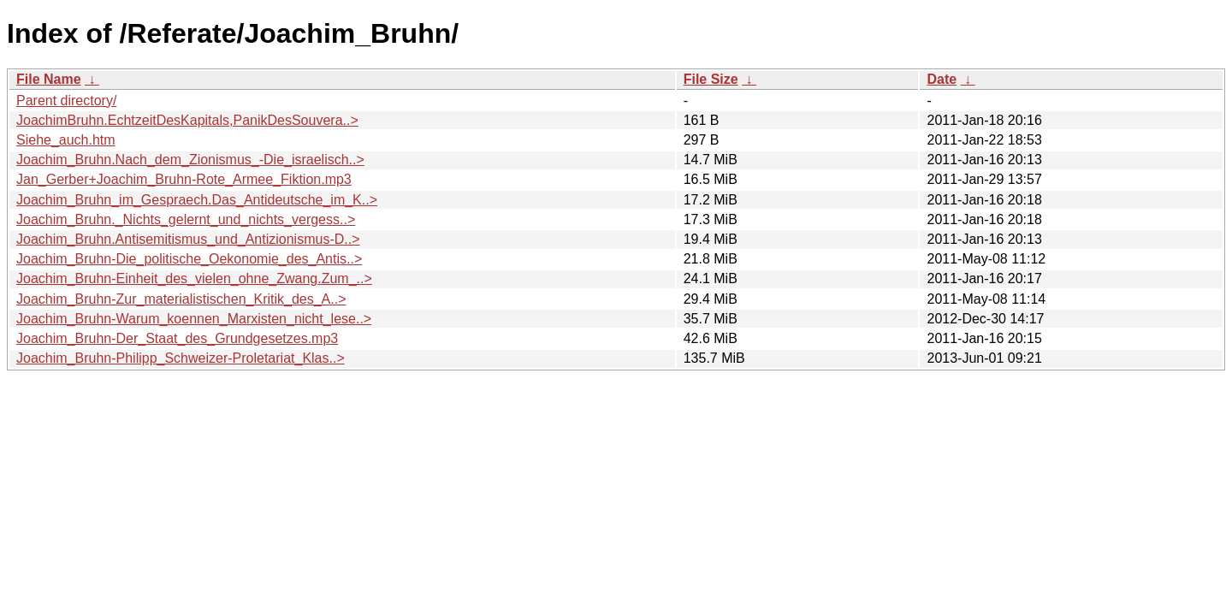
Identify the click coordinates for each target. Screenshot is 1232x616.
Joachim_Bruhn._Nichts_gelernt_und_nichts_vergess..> (185, 219)
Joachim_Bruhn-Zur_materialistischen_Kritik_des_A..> (181, 299)
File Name (48, 79)
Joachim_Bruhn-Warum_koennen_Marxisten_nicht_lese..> (193, 318)
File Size (711, 79)
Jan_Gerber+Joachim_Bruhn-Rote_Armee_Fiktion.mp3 (184, 179)
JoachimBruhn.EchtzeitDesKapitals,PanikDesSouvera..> (187, 120)
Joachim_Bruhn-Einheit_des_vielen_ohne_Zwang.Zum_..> (194, 278)
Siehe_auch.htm (66, 140)
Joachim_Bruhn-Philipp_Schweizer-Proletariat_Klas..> (180, 358)
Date (942, 79)
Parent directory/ (66, 100)
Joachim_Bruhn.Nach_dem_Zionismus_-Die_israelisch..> (190, 159)
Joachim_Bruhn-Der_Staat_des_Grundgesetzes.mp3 (177, 338)
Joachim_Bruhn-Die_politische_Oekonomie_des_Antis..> (189, 259)
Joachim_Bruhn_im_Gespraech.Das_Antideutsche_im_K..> (196, 199)
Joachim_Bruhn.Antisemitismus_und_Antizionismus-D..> (188, 239)
